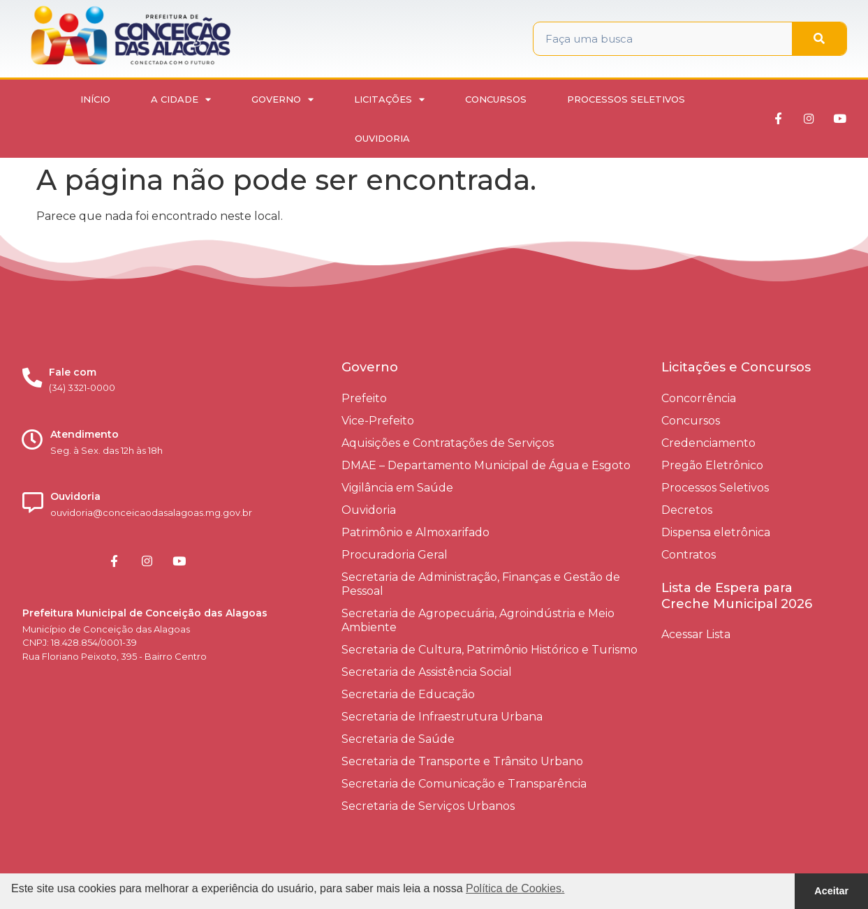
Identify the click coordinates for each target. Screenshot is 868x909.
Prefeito (364, 398)
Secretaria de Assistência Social (426, 672)
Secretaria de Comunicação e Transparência (464, 783)
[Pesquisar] (819, 38)
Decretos (686, 510)
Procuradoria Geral (394, 554)
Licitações (389, 99)
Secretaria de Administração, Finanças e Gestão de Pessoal (480, 584)
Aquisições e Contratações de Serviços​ (447, 443)
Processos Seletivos (626, 99)
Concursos (496, 99)
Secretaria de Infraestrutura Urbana (442, 716)
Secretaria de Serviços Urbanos (428, 806)
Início (95, 99)
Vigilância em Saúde (397, 487)
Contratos (688, 554)
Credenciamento (708, 443)
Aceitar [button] (831, 890)
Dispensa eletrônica (715, 532)
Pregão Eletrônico (712, 465)
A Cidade (181, 99)
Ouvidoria (382, 138)
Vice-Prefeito (377, 420)
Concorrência (698, 398)
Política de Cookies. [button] (515, 888)
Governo (282, 99)
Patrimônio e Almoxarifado (415, 532)
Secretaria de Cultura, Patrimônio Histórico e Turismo (489, 649)
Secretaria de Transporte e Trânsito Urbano (462, 761)
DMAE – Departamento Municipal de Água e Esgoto (486, 465)
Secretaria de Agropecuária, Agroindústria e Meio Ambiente (478, 620)
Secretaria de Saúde (398, 739)
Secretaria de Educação (408, 694)
